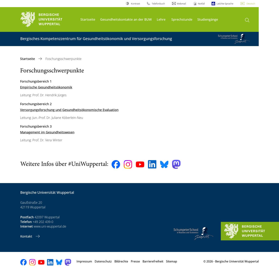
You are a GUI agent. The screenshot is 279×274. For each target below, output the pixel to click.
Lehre (161, 19)
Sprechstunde (181, 19)
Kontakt (26, 236)
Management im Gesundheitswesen (47, 132)
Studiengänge (207, 19)
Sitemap (171, 261)
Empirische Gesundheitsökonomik (46, 87)
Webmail (181, 3)
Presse (135, 261)
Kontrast (135, 3)
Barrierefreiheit (153, 261)
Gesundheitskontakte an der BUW (126, 19)
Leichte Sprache (225, 3)
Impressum (84, 261)
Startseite (87, 19)
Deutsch (251, 3)
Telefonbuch (158, 3)
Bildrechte (121, 261)
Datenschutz (103, 261)
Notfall (201, 3)
